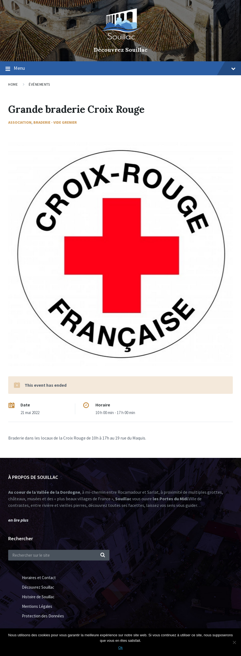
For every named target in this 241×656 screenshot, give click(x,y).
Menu (125, 68)
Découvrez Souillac (120, 49)
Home (13, 84)
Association (19, 122)
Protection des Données (43, 616)
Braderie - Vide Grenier (55, 122)
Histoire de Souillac (38, 596)
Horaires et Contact (39, 577)
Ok (120, 648)
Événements (39, 84)
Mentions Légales (37, 606)
